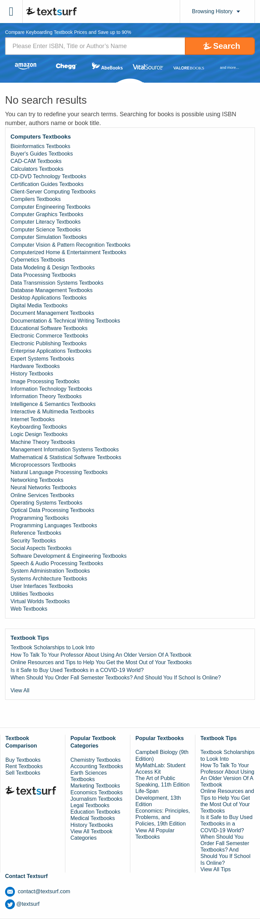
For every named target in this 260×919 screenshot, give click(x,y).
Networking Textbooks (36, 480)
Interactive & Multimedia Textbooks (52, 411)
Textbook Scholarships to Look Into (52, 647)
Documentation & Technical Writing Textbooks (65, 321)
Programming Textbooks (39, 518)
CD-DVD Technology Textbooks (48, 176)
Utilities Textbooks (32, 594)
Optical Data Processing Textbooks (52, 510)
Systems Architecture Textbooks (48, 578)
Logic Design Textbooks (39, 434)
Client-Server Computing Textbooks (52, 192)
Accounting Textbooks (96, 766)
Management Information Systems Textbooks (64, 449)
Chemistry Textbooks (95, 760)
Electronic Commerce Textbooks (49, 336)
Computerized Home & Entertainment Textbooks (68, 252)
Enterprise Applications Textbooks (50, 351)
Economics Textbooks (96, 792)
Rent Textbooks (24, 766)
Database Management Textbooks (51, 290)
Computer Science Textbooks (45, 229)
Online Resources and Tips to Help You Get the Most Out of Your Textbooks (101, 662)
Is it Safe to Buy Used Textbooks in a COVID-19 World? (77, 670)
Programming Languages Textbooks (53, 525)
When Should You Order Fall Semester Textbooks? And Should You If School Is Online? (115, 677)
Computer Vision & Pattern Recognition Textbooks (70, 245)
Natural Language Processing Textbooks (59, 472)
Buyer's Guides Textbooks (41, 154)
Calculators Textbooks (36, 169)
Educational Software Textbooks (48, 328)
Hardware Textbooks (35, 366)
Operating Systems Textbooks (46, 503)
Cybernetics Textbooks (37, 260)
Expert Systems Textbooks (42, 359)
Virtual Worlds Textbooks (40, 601)
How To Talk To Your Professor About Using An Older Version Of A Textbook (100, 655)
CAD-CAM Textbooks (36, 161)
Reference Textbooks (35, 533)
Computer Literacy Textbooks (45, 222)
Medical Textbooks (92, 818)
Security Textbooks (33, 541)
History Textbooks (31, 373)
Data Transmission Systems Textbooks (56, 283)
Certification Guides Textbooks (47, 184)
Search (226, 45)
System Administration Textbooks (50, 571)
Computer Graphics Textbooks (46, 214)
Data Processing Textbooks (43, 275)
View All (19, 690)
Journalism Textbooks (96, 799)
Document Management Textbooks (52, 313)
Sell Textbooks (22, 773)
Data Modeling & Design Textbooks (52, 267)
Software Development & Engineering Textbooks (68, 556)
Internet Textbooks (32, 419)
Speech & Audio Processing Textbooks (56, 563)
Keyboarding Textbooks (38, 427)
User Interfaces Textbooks (41, 586)
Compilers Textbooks (35, 199)
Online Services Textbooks (42, 495)
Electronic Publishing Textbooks (48, 343)
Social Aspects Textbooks (40, 548)
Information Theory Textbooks (46, 396)
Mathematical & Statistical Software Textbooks (65, 457)
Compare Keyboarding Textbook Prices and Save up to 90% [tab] (68, 32)
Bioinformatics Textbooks (40, 146)
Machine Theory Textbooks (42, 442)
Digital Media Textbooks (39, 305)
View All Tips (215, 869)
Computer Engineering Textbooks (50, 207)
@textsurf (22, 904)
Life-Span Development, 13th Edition (158, 797)
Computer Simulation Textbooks (48, 237)
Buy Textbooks (23, 760)
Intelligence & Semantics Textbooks (52, 404)
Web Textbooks (28, 609)
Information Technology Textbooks (51, 389)
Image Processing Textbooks (45, 381)
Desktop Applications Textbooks (48, 298)
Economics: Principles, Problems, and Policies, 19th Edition (162, 817)
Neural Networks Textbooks (43, 487)
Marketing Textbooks (95, 786)
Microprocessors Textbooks (43, 465)
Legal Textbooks (89, 805)
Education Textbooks (95, 812)
